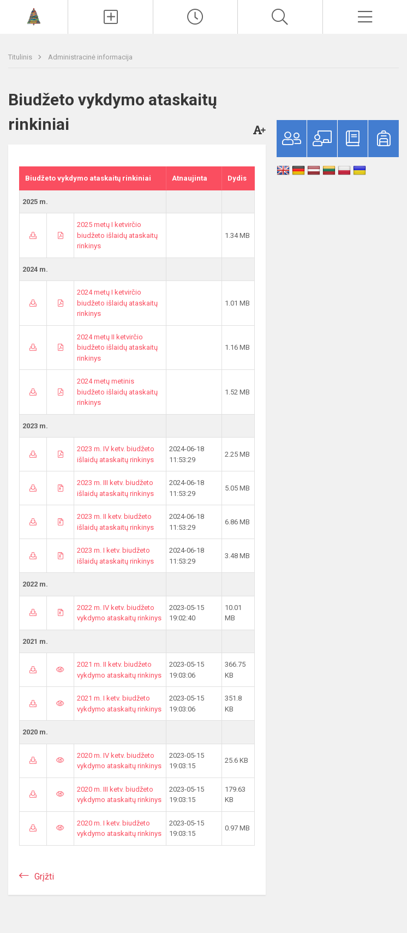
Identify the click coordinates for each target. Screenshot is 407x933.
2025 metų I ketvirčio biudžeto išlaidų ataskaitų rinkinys (117, 235)
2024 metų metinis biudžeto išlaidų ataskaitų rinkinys (117, 391)
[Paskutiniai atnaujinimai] (195, 17)
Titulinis (21, 57)
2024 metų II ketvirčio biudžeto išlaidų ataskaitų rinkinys (117, 347)
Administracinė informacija (90, 57)
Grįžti (44, 876)
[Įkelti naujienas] (110, 17)
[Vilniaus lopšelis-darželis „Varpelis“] (34, 15)
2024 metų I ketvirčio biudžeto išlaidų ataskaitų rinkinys (117, 303)
